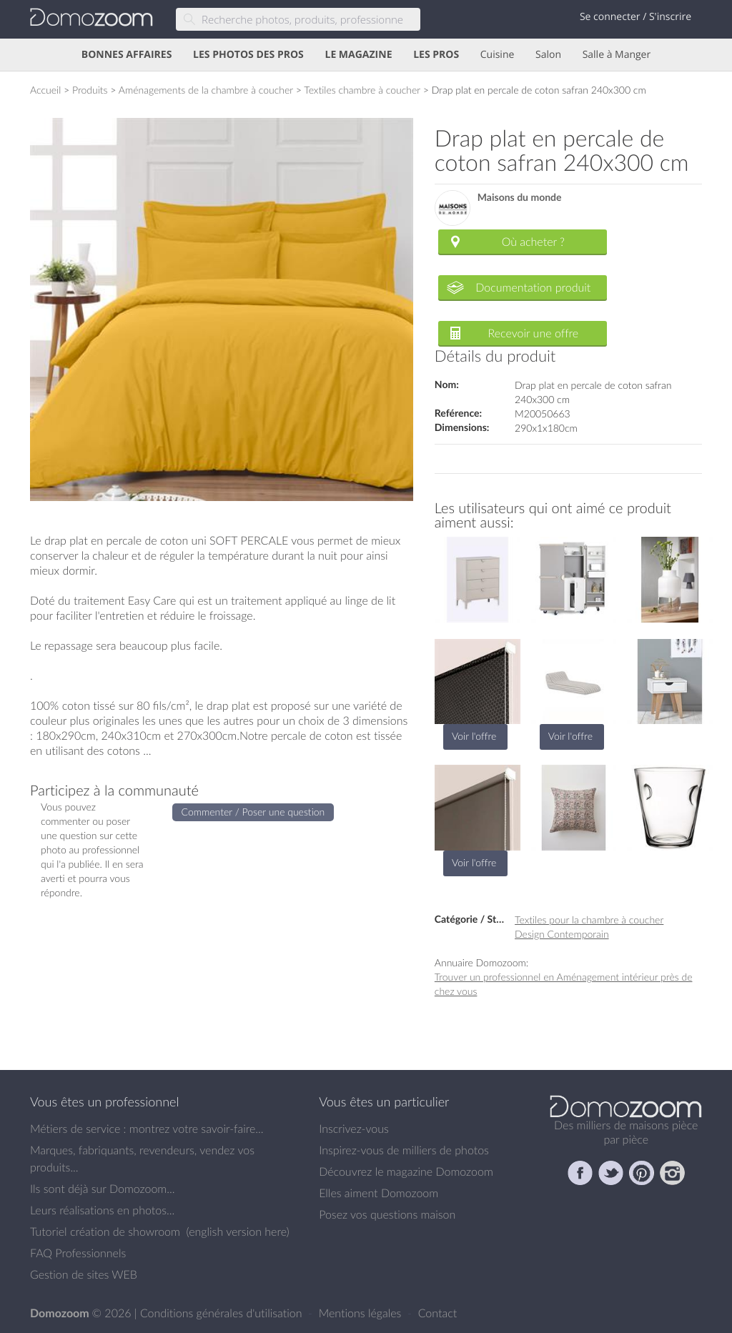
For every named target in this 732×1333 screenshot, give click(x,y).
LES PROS (436, 54)
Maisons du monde (520, 197)
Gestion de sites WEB (83, 1274)
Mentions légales (362, 1313)
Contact (438, 1313)
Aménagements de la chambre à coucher (206, 89)
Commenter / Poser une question (253, 811)
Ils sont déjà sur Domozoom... (102, 1188)
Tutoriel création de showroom (105, 1231)
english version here (237, 1231)
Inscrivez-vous (354, 1128)
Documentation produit (532, 287)
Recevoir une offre (533, 333)
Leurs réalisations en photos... (102, 1210)
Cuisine (497, 54)
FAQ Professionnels (78, 1253)
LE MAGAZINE (358, 54)
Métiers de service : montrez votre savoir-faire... (147, 1128)
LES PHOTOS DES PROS (248, 54)
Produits (90, 89)
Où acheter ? (533, 241)
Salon (548, 54)
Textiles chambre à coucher (362, 89)
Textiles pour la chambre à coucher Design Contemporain (589, 927)
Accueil (45, 89)
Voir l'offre (474, 736)
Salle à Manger (617, 54)
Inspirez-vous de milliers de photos (404, 1150)
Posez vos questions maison (387, 1214)
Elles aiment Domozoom (378, 1193)
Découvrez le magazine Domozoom (406, 1171)
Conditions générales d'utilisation (222, 1313)
